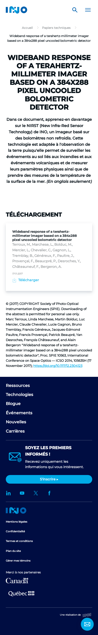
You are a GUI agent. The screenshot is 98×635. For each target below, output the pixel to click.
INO (16, 10)
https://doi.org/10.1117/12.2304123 (57, 366)
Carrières (15, 431)
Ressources (18, 385)
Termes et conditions (19, 541)
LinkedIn (8, 493)
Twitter (35, 493)
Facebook (49, 493)
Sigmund (87, 615)
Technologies (19, 394)
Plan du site (13, 551)
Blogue (13, 403)
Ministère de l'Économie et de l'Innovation (21, 593)
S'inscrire (48, 479)
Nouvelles (16, 421)
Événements (19, 412)
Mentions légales (16, 521)
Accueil (16, 510)
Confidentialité (15, 531)
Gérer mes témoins (18, 560)
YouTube (22, 493)
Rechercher (74, 9)
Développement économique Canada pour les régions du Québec (17, 580)
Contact (87, 624)
